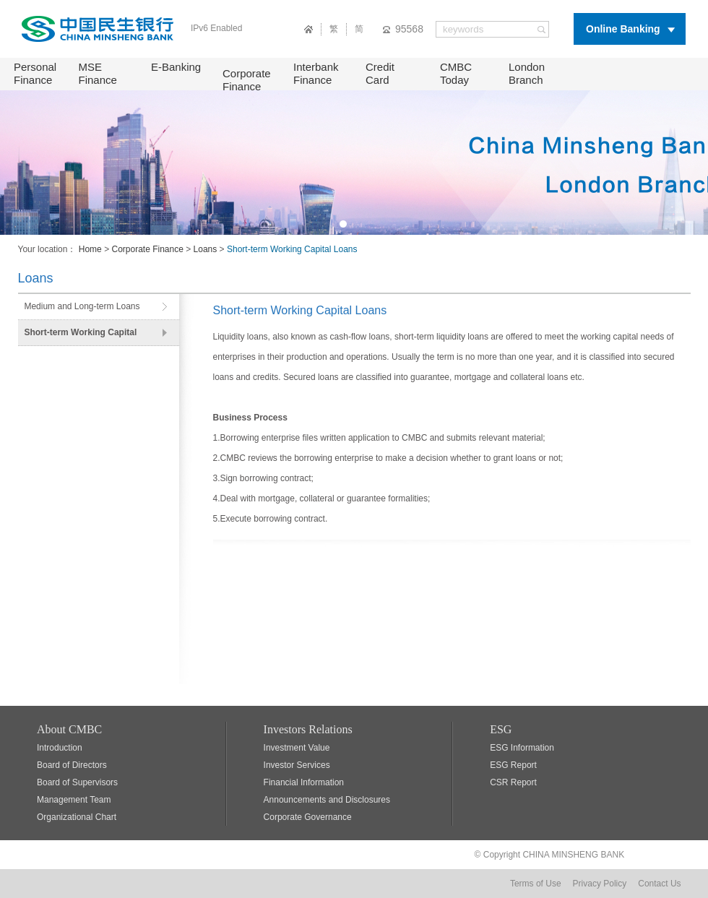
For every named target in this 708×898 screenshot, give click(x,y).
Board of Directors (72, 765)
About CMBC (69, 729)
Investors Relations (308, 729)
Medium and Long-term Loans (81, 306)
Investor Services (297, 765)
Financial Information (304, 782)
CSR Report (513, 782)
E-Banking (176, 67)
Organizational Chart (76, 817)
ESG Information (522, 748)
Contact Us (659, 883)
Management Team (74, 800)
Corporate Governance (308, 817)
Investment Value (297, 748)
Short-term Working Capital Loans (80, 336)
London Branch (527, 73)
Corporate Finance (247, 79)
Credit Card (380, 73)
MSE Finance (98, 73)
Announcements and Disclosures (327, 800)
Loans (205, 249)
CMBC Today (456, 73)
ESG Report (513, 765)
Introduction (59, 748)
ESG (500, 729)
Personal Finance (35, 73)
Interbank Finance (316, 73)
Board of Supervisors (77, 782)
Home (90, 249)
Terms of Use (535, 883)
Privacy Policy (600, 883)
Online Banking (623, 29)
